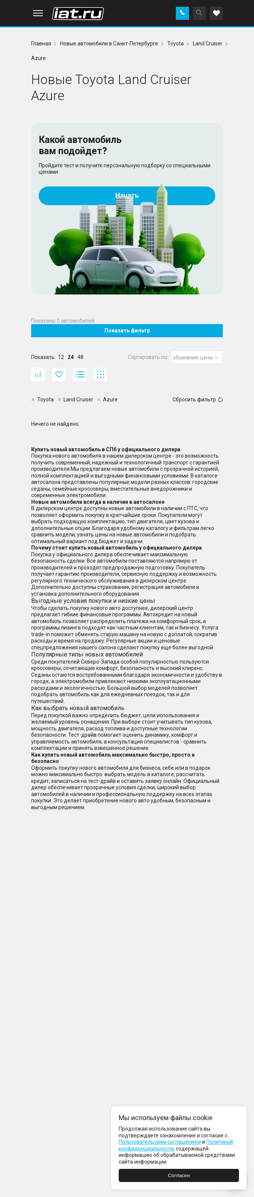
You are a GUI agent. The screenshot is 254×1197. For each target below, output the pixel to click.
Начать (127, 195)
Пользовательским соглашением (160, 1142)
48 (80, 357)
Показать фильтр (127, 330)
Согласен (179, 1175)
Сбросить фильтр (197, 399)
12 (61, 357)
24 (71, 357)
